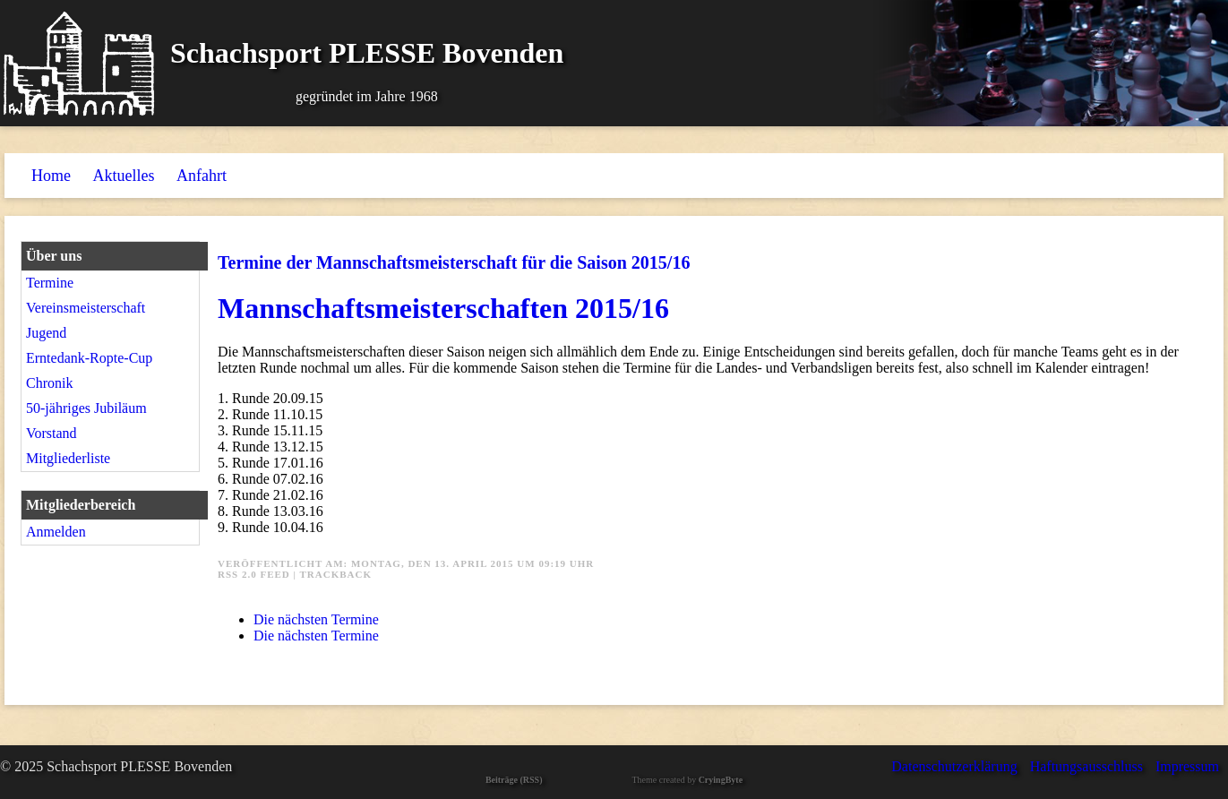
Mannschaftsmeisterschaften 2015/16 (443, 308)
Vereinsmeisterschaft (85, 307)
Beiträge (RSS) (514, 780)
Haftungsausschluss (1086, 766)
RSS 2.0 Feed (254, 574)
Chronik (49, 383)
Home (51, 176)
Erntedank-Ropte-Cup (89, 357)
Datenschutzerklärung (954, 766)
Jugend (46, 332)
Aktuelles (124, 176)
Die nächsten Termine (316, 619)
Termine (49, 282)
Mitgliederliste (68, 458)
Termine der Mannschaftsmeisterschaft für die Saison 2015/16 (454, 262)
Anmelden (56, 531)
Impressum (1187, 766)
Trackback (336, 574)
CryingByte (721, 780)
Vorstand (51, 433)
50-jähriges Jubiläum (86, 408)
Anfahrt (201, 176)
